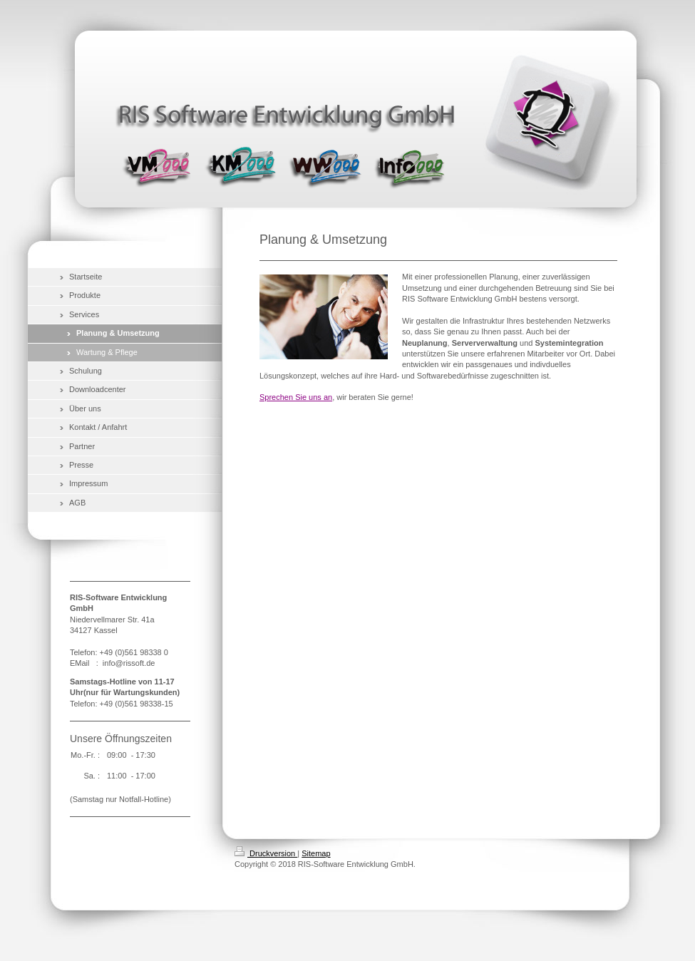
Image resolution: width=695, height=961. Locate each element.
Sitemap (316, 853)
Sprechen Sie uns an (295, 397)
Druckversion (266, 853)
